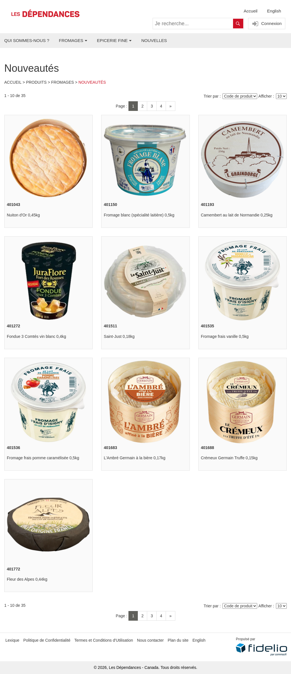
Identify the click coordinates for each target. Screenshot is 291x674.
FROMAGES (71, 40)
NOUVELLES (154, 40)
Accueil (250, 11)
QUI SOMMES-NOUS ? (26, 40)
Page (120, 106)
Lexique (12, 640)
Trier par (211, 96)
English (274, 11)
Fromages (62, 82)
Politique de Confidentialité (46, 640)
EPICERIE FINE (112, 40)
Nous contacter (150, 640)
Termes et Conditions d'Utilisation (103, 640)
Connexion (266, 24)
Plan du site (178, 640)
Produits (36, 82)
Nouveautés (92, 82)
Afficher (265, 96)
